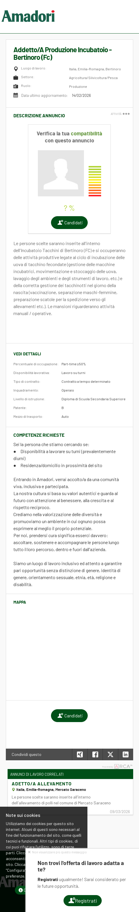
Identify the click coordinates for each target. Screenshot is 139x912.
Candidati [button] (69, 222)
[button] (125, 754)
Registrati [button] (82, 900)
